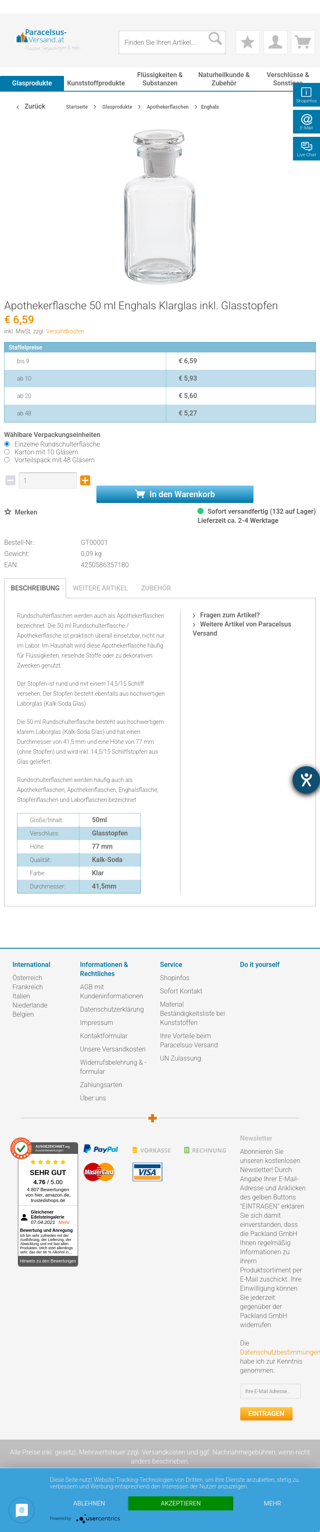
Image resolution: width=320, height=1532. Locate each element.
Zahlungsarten (101, 1085)
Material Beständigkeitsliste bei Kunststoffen (192, 1013)
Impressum (96, 1023)
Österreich (27, 978)
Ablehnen (89, 1503)
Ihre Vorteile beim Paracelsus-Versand (189, 1040)
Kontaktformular (104, 1036)
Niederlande (29, 1005)
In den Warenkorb (175, 494)
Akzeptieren (181, 1503)
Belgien (23, 1014)
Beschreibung (35, 588)
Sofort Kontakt (181, 991)
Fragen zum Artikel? (226, 615)
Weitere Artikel (100, 588)
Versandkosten (65, 331)
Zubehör (156, 588)
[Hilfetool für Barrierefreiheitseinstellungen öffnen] (306, 780)
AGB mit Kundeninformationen (111, 991)
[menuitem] (16, 7)
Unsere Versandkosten (113, 1049)
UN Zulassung (180, 1058)
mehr (272, 1503)
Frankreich (27, 987)
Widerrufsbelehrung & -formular (113, 1067)
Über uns (93, 1098)
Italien (21, 996)
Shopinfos (175, 978)
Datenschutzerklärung (112, 1009)
